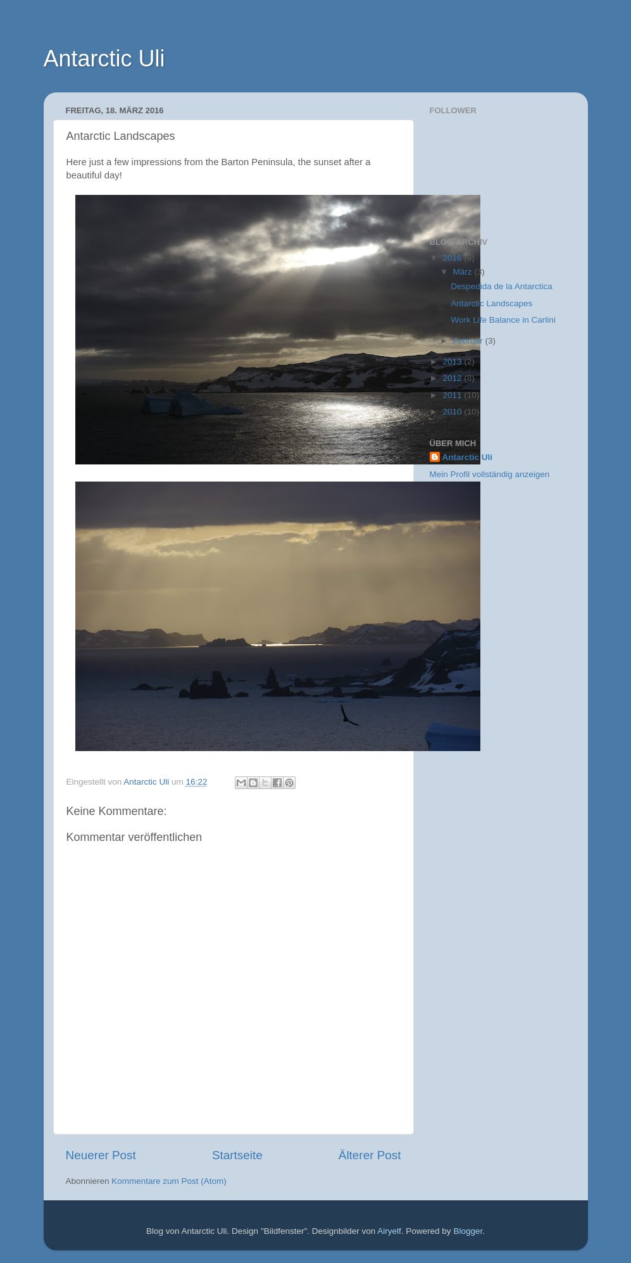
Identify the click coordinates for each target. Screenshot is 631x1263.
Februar (469, 340)
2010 (453, 411)
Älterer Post (370, 1155)
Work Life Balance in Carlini (503, 320)
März (464, 272)
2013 (453, 361)
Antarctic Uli (104, 59)
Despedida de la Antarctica (502, 286)
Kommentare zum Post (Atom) (169, 1181)
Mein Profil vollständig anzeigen (490, 474)
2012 (453, 378)
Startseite (237, 1155)
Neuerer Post (101, 1155)
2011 (453, 395)
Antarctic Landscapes (491, 303)
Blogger (467, 1231)
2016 (453, 258)
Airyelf (389, 1231)
